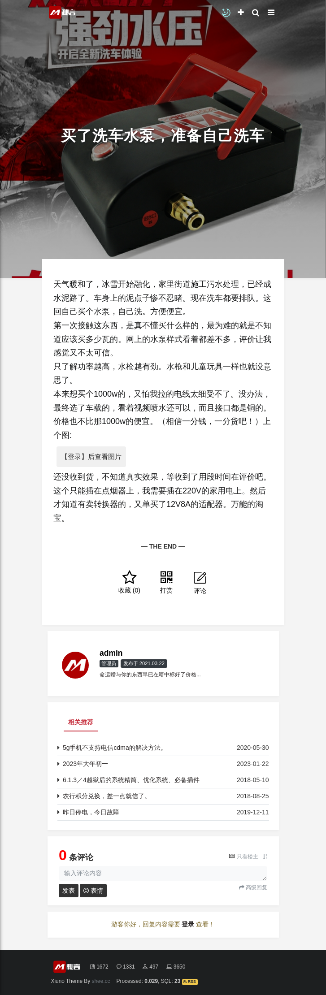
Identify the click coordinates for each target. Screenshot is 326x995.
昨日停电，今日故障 (91, 812)
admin (111, 653)
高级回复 (255, 887)
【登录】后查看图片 (91, 456)
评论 (200, 582)
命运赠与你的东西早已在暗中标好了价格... (150, 674)
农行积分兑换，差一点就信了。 (107, 796)
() (129, 582)
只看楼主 (247, 856)
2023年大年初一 (85, 763)
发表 (68, 890)
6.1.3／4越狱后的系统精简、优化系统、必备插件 (131, 779)
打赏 (166, 582)
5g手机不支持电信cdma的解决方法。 (115, 747)
